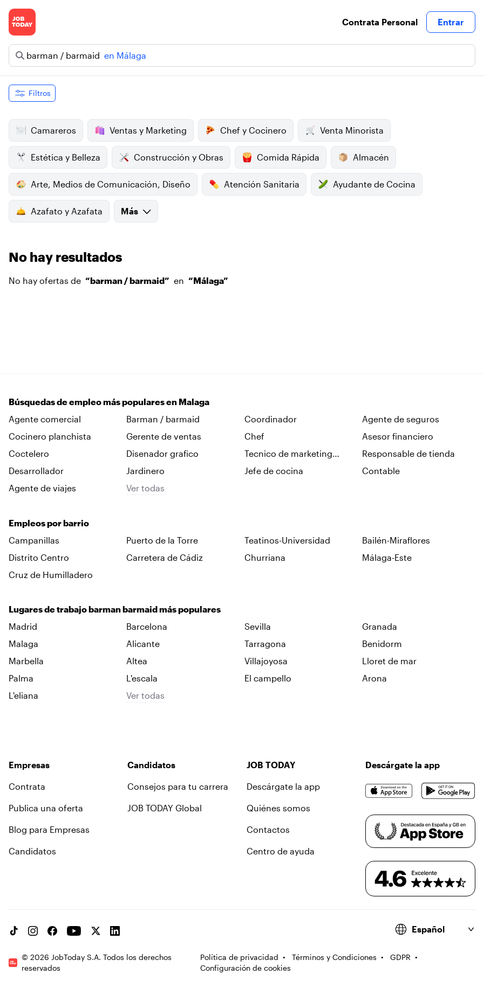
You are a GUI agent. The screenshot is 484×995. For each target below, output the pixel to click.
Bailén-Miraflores (396, 540)
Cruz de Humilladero (51, 574)
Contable (381, 470)
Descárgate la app (283, 786)
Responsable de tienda (408, 453)
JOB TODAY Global (164, 808)
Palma (21, 678)
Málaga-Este (387, 557)
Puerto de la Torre (162, 540)
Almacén (363, 157)
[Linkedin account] (115, 931)
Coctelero (29, 453)
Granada (379, 626)
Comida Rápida (280, 157)
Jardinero (145, 470)
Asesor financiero (397, 436)
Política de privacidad (239, 957)
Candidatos (32, 851)
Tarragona (265, 643)
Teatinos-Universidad (287, 540)
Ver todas (145, 488)
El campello (267, 678)
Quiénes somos (278, 808)
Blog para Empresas (49, 829)
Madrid (23, 626)
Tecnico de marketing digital (288, 454)
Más (136, 211)
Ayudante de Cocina (366, 184)
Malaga (23, 643)
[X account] (95, 931)
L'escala (142, 678)
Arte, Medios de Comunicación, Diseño (103, 184)
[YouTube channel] (74, 931)
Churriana (264, 557)
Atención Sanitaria (254, 184)
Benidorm (382, 643)
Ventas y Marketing (140, 130)
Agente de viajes (42, 488)
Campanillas (34, 540)
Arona (374, 678)
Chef (254, 436)
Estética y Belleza (58, 157)
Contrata (27, 786)
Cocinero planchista (50, 436)
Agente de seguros (400, 419)
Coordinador (270, 419)
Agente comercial (45, 419)
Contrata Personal (380, 22)
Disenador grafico (162, 453)
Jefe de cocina (273, 470)
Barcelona (146, 626)
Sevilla (257, 626)
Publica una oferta (46, 808)
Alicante (143, 643)
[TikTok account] (13, 931)
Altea (136, 661)
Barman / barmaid (163, 419)
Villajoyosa (266, 661)
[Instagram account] (33, 931)
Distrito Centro (39, 557)
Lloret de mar (389, 661)
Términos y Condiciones (334, 957)
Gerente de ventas (163, 436)
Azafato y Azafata (59, 211)
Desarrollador (36, 470)
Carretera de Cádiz (164, 557)
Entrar (451, 22)
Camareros (46, 130)
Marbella (26, 661)
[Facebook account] (52, 931)
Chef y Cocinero (246, 130)
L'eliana (23, 695)
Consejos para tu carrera (177, 786)
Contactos (268, 829)
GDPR (400, 957)
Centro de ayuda (281, 851)
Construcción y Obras (171, 157)
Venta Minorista (344, 130)
